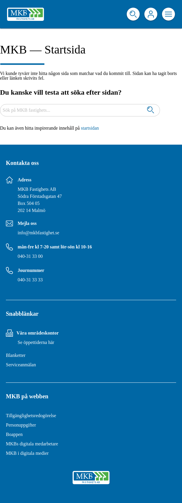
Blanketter (16, 355)
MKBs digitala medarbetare (32, 443)
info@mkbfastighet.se (38, 232)
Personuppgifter (21, 424)
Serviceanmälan (21, 364)
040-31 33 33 (30, 279)
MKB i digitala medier (27, 453)
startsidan (90, 128)
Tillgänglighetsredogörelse (31, 415)
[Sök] (150, 110)
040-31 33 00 (30, 256)
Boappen (14, 434)
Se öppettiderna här (36, 342)
